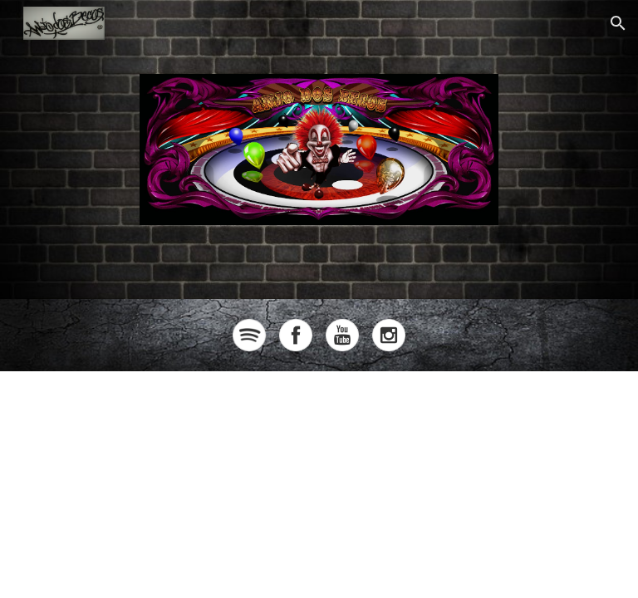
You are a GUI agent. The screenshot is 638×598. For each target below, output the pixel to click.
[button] (618, 23)
